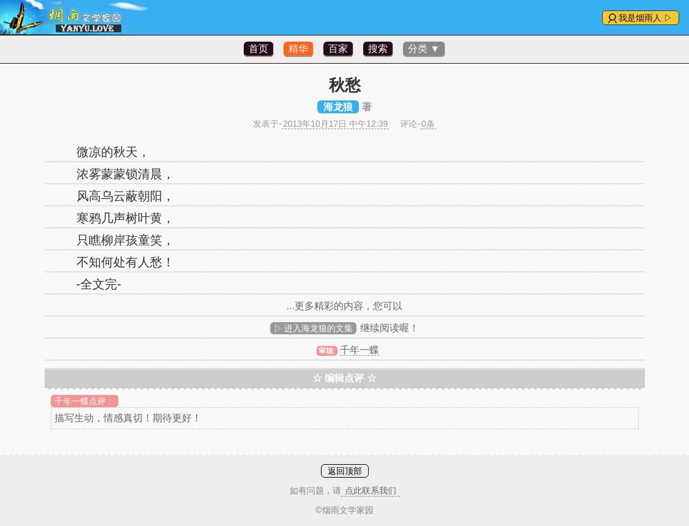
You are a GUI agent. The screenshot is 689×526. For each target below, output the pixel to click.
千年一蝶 (359, 350)
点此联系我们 (370, 490)
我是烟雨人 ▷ (645, 18)
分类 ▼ (424, 48)
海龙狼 (338, 107)
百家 (338, 48)
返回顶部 (345, 471)
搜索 (378, 48)
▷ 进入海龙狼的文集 (313, 328)
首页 (258, 48)
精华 (298, 48)
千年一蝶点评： (85, 401)
